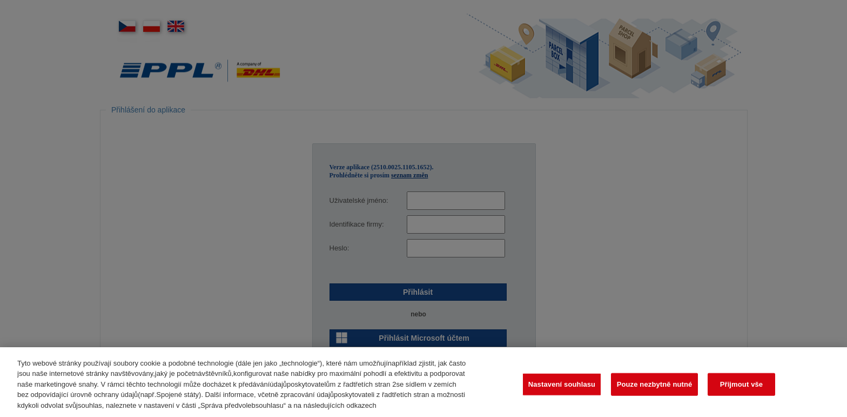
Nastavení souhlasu (561, 388)
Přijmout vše (741, 388)
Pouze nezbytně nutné (655, 388)
